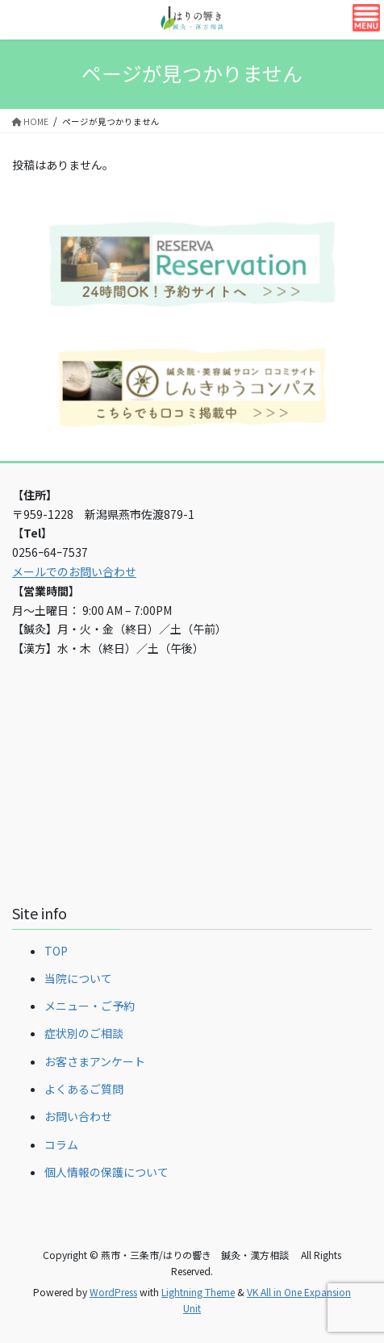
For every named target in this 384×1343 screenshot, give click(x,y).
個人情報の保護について (106, 1172)
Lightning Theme (198, 1292)
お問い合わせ (78, 1116)
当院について (78, 978)
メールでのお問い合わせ (74, 571)
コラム (61, 1144)
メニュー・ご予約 (89, 1006)
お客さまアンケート (94, 1061)
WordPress (113, 1292)
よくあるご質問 (83, 1089)
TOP (56, 951)
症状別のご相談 (83, 1033)
